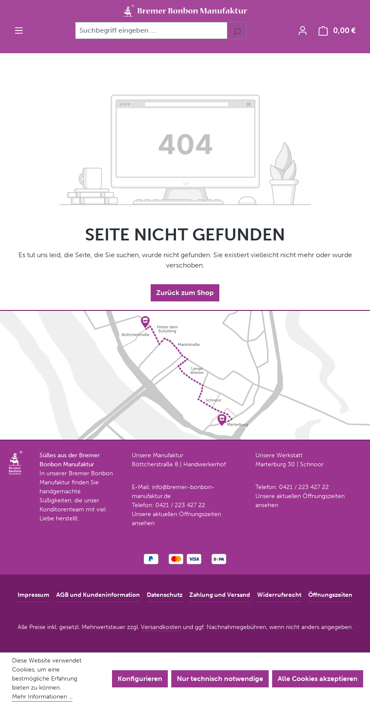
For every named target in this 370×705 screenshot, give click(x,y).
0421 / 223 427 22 (180, 505)
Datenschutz (164, 595)
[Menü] (19, 30)
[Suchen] (237, 30)
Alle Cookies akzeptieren (318, 679)
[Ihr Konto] (302, 30)
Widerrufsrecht (279, 595)
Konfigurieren (140, 679)
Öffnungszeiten (330, 595)
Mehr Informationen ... (42, 696)
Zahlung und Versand (219, 595)
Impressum (33, 595)
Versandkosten (161, 627)
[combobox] (151, 30)
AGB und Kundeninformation (98, 595)
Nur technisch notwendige (220, 679)
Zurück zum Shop (185, 293)
